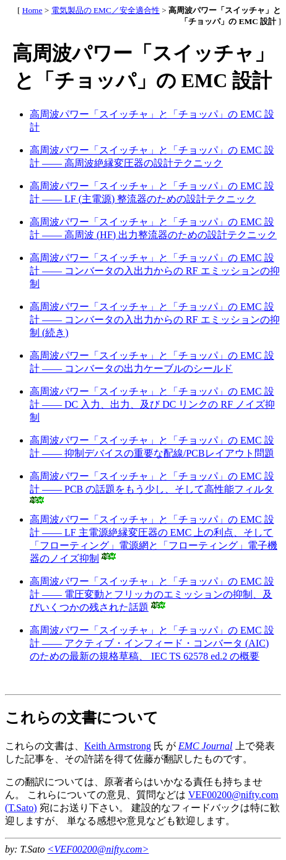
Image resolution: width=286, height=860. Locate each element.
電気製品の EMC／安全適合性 (105, 10)
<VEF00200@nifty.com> (98, 849)
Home (32, 10)
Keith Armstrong (117, 746)
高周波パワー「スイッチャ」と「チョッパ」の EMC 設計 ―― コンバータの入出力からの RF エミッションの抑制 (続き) (155, 319)
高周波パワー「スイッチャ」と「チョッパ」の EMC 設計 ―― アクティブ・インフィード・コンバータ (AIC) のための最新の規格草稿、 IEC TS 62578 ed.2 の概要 (152, 643)
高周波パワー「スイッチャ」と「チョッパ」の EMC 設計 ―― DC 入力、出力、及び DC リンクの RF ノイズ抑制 (152, 404)
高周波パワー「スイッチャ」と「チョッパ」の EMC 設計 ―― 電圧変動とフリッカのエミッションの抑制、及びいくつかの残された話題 (152, 594)
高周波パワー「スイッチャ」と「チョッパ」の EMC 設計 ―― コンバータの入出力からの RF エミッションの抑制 (155, 270)
